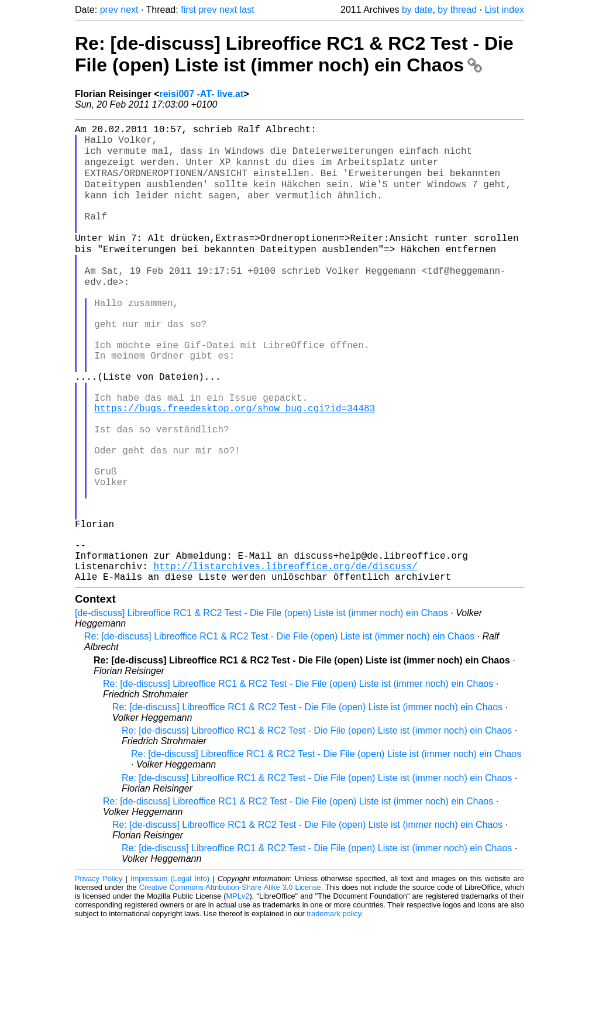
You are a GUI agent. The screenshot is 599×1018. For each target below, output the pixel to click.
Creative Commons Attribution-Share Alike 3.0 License (230, 982)
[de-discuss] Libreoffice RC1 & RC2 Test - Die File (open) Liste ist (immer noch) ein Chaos (261, 708)
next (129, 10)
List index (504, 10)
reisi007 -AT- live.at (201, 94)
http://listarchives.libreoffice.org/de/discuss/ (285, 658)
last (247, 10)
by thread (457, 10)
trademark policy (334, 1009)
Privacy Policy (98, 973)
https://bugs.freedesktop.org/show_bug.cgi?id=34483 (234, 465)
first (188, 10)
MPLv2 (238, 991)
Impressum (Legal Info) (169, 973)
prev (109, 10)
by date (417, 10)
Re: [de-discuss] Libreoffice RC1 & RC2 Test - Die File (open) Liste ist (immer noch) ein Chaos (294, 54)
